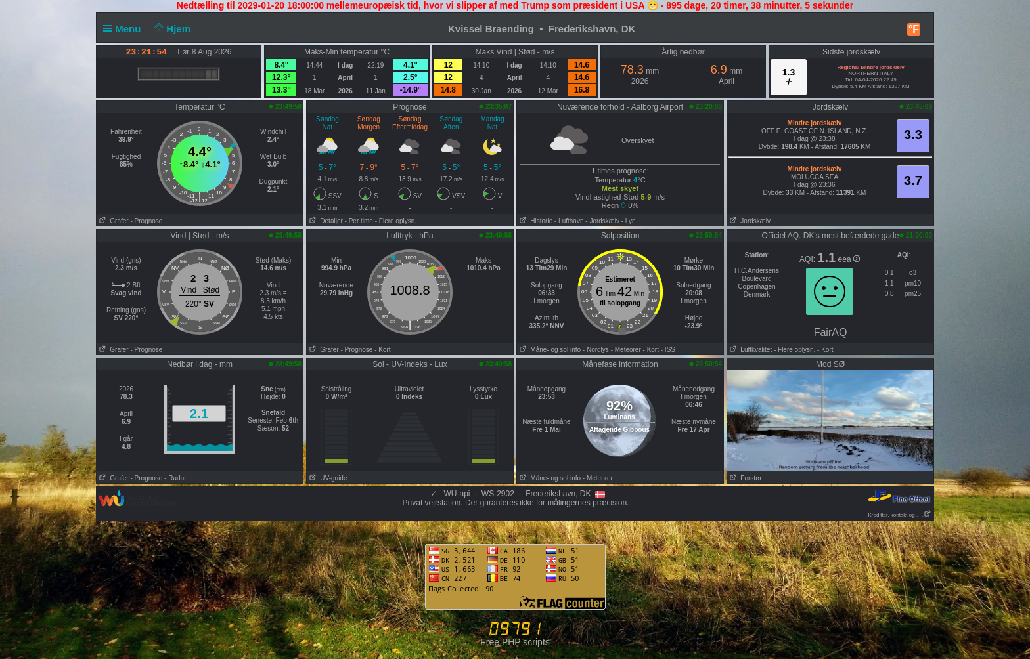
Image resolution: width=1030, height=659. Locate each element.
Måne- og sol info (549, 349)
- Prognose (146, 220)
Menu (124, 28)
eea (849, 259)
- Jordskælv (602, 220)
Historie (534, 220)
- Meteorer (626, 349)
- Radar (175, 478)
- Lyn (628, 220)
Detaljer (325, 220)
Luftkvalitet (749, 349)
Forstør (744, 478)
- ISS (668, 349)
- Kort (382, 349)
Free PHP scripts (515, 642)
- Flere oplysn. (395, 220)
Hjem (171, 28)
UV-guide (327, 478)
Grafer (113, 220)
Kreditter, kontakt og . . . (900, 515)
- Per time (359, 220)
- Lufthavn (568, 220)
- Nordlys (596, 349)
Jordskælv (749, 220)
